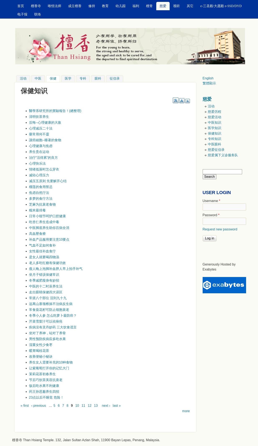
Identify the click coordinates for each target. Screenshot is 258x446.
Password (211, 215)
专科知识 (214, 139)
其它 (190, 6)
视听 (176, 6)
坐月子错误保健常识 (44, 274)
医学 (68, 78)
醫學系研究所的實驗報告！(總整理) (55, 111)
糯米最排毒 (37, 210)
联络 (37, 14)
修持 (91, 6)
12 (90, 405)
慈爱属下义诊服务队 (223, 155)
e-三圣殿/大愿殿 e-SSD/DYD (221, 6)
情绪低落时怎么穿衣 (44, 169)
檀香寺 (36, 6)
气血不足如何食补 (42, 245)
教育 (105, 6)
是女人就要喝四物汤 (44, 257)
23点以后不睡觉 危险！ (46, 397)
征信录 (115, 78)
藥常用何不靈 (39, 134)
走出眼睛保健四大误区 (45, 292)
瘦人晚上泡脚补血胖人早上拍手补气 (56, 269)
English (208, 78)
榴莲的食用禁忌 (40, 187)
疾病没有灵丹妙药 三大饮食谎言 (53, 327)
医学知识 (214, 128)
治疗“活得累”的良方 (43, 157)
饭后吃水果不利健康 (44, 386)
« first (25, 405)
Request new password (220, 229)
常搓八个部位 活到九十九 (48, 298)
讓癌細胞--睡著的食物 (45, 140)
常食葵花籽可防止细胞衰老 (49, 309)
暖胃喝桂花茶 (39, 350)
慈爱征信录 (216, 149)
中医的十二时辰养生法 (45, 286)
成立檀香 (74, 6)
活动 (23, 78)
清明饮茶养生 (39, 116)
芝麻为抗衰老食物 (42, 204)
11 (83, 405)
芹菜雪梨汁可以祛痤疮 (45, 321)
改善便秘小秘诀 (40, 356)
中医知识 (214, 122)
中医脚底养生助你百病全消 (49, 228)
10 (77, 405)
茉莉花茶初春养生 (42, 374)
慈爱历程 (214, 111)
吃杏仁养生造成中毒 (44, 222)
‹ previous (38, 405)
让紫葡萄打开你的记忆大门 (49, 368)
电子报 (22, 14)
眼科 (98, 78)
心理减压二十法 (40, 128)
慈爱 (163, 6)
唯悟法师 (54, 6)
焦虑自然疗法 (39, 192)
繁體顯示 (209, 83)
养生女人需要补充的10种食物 (51, 362)
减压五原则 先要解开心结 (48, 181)
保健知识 (214, 133)
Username (211, 201)
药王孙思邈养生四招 (44, 391)
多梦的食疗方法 (40, 198)
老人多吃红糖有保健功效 (47, 263)
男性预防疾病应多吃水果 (47, 339)
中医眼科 (214, 144)
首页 (20, 6)
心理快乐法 (37, 163)
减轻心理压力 (39, 175)
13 (96, 405)
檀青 (149, 6)
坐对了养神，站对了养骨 (47, 333)
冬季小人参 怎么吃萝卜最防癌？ (53, 315)
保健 (55, 78)
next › (106, 405)
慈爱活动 (214, 117)
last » (117, 405)
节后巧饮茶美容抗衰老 (45, 380)
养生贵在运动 (39, 152)
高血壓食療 (37, 233)
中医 (38, 78)
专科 (83, 78)
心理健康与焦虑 (40, 146)
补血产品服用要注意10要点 (49, 239)
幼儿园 (121, 6)
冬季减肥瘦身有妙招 (44, 280)
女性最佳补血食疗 (42, 251)
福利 (135, 6)
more (186, 411)
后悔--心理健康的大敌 (45, 122)
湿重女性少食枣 (40, 345)
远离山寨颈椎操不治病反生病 (50, 304)
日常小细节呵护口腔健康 (47, 216)
